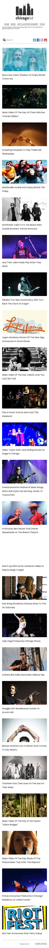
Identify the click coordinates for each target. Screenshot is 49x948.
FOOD (42, 24)
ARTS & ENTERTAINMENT (27, 24)
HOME (6, 24)
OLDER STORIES (41, 944)
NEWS (13, 24)
